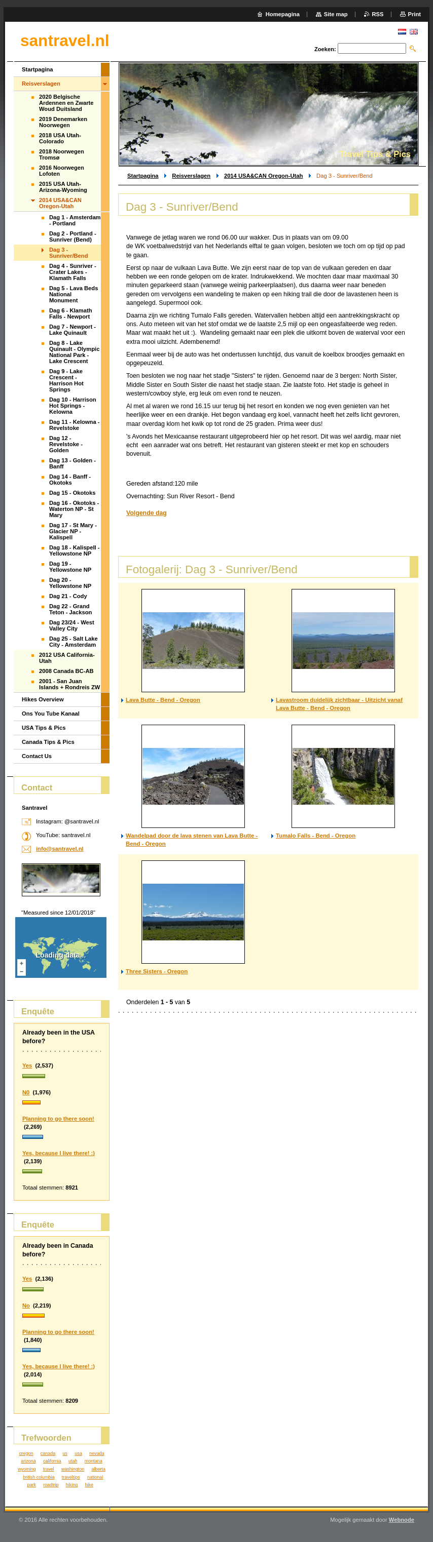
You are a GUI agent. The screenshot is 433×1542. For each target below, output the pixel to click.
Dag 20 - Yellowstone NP (70, 583)
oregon (26, 1453)
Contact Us (37, 756)
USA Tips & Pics (43, 728)
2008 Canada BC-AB (66, 671)
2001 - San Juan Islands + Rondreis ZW (69, 684)
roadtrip (50, 1484)
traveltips (71, 1477)
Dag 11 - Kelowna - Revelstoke (74, 425)
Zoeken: (325, 49)
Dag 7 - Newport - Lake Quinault (72, 330)
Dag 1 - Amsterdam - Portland (75, 220)
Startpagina (143, 176)
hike (89, 1484)
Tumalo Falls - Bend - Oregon (315, 836)
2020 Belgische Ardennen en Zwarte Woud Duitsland (66, 103)
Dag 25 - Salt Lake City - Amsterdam (73, 642)
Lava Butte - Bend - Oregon (163, 700)
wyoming (26, 1469)
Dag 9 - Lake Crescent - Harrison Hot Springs (66, 380)
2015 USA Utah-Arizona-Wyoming (63, 187)
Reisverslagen (191, 176)
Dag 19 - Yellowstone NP (70, 567)
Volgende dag (146, 513)
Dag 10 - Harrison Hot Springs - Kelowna (72, 406)
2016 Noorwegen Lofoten (61, 171)
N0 (25, 1092)
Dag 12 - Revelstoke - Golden (66, 444)
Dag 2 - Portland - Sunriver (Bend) (72, 236)
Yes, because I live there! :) (58, 1153)
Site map (336, 14)
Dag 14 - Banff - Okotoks (70, 479)
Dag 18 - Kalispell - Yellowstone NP (74, 550)
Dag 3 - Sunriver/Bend (68, 253)
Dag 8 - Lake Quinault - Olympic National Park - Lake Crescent (74, 352)
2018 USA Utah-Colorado (60, 138)
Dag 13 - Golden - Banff (72, 463)
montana (93, 1461)
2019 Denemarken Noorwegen (63, 122)
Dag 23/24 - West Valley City (71, 625)
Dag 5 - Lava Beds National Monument (73, 294)
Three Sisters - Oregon (157, 971)
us (64, 1453)
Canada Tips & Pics (48, 742)
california (52, 1461)
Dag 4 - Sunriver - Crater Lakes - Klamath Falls (72, 272)
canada (48, 1453)
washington (72, 1469)
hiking (72, 1484)
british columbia (38, 1477)
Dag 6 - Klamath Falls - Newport (70, 313)
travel (48, 1469)
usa (78, 1453)
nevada (96, 1453)
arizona (28, 1461)
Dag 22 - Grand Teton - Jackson (70, 609)
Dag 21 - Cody (68, 596)
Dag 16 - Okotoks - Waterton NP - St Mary (74, 509)
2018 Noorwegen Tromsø (61, 154)
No (26, 1305)
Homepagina (283, 14)
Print (414, 14)
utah (72, 1461)
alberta (98, 1469)
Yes (27, 1065)
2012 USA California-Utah (67, 658)
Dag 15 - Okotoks (72, 493)
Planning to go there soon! (58, 1119)
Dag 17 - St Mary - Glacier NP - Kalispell (73, 531)
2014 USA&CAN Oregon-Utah (263, 176)
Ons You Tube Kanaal (51, 713)
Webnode (401, 1520)
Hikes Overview (43, 699)
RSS (378, 14)
